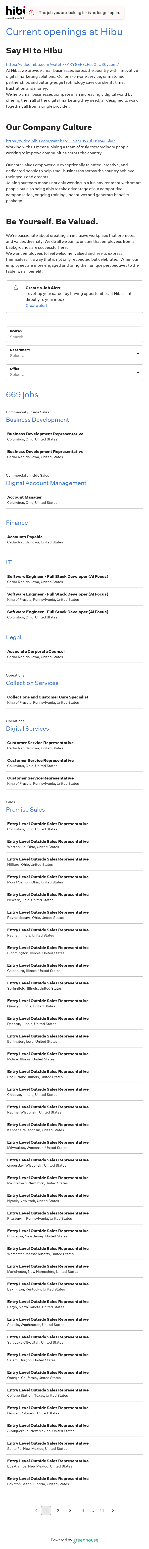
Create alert (36, 305)
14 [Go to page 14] (102, 1510)
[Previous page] (36, 1511)
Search (16, 331)
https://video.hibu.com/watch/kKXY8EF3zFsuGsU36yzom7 (63, 64)
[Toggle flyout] (138, 354)
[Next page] (113, 1511)
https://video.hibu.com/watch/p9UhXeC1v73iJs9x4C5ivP (60, 141)
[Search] (74, 337)
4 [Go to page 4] (83, 1510)
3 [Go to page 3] (70, 1510)
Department (20, 350)
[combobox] (10, 355)
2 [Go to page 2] (58, 1510)
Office (15, 369)
